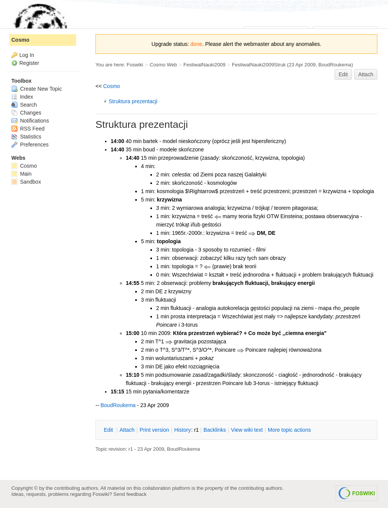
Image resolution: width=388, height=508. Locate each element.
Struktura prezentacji (133, 101)
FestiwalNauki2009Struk (259, 65)
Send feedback (130, 494)
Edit (343, 74)
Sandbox (26, 182)
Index (22, 97)
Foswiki (135, 65)
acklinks (214, 430)
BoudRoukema (334, 65)
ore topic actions (289, 430)
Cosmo (111, 86)
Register (29, 63)
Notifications (30, 121)
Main (21, 174)
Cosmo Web (163, 65)
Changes (26, 113)
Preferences (29, 145)
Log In (26, 55)
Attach (366, 74)
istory (182, 430)
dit (109, 430)
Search (24, 105)
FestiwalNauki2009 (204, 65)
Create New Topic (36, 89)
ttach (127, 430)
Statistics (26, 137)
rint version (154, 430)
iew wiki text (247, 430)
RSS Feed (27, 129)
